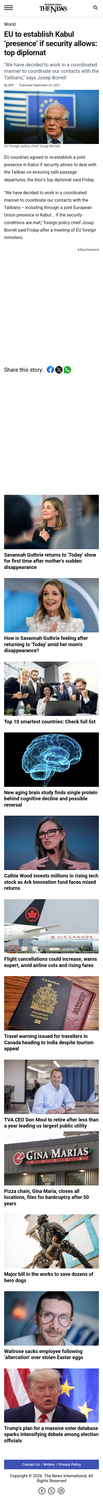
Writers (49, 1464)
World (9, 24)
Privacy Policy (70, 1464)
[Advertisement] (51, 304)
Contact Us (31, 1464)
